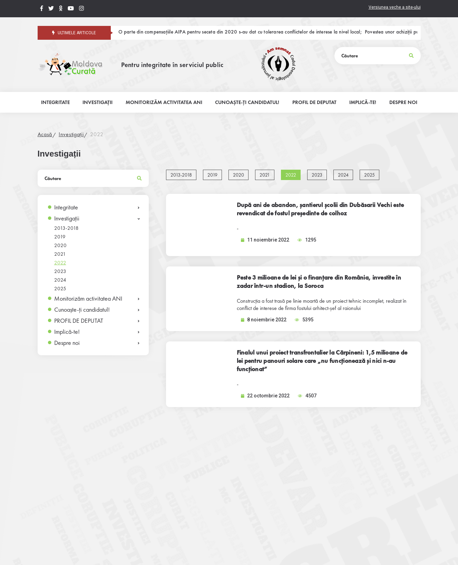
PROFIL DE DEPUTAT (78, 320)
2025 (60, 288)
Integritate (66, 207)
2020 (60, 245)
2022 (96, 134)
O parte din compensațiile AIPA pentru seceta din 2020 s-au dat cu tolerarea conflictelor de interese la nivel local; (240, 32)
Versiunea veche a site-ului (395, 7)
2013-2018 (66, 228)
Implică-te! (67, 332)
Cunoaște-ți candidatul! (82, 309)
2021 (60, 254)
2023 (60, 271)
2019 (60, 236)
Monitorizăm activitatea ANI (88, 298)
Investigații (71, 134)
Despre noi (67, 343)
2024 (60, 279)
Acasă (45, 134)
